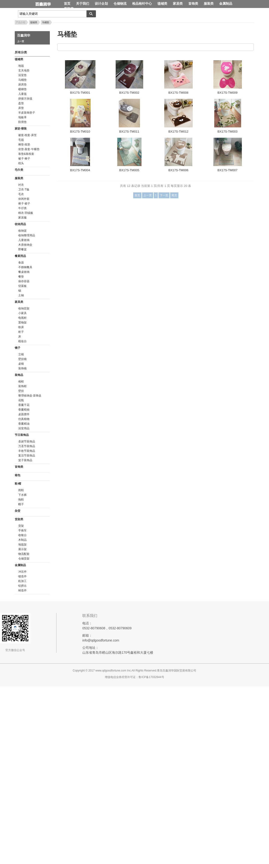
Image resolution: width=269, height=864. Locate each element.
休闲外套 (23, 198)
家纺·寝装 (21, 128)
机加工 (22, 581)
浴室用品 (23, 428)
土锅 (21, 295)
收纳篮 (22, 230)
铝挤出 (22, 585)
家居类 (178, 3)
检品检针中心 (142, 3)
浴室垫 (22, 75)
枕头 (21, 163)
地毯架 (22, 544)
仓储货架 (23, 558)
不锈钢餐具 (25, 267)
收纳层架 (23, 308)
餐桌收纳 (23, 272)
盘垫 (21, 103)
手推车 (22, 530)
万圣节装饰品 (26, 446)
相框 (21, 381)
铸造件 (22, 590)
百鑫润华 (47, 4)
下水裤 (22, 495)
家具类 (19, 302)
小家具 (22, 313)
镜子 (17, 347)
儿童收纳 (23, 240)
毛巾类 (19, 169)
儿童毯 (22, 94)
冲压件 (22, 571)
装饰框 (22, 386)
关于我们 (82, 3)
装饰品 (19, 375)
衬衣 (21, 184)
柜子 (21, 332)
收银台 (22, 535)
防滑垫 (22, 122)
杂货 (17, 510)
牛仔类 (22, 208)
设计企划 (101, 3)
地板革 (22, 117)
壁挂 (21, 391)
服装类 (209, 3)
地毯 (21, 65)
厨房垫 (22, 84)
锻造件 (22, 576)
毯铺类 (162, 3)
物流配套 (23, 554)
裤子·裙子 (24, 203)
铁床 (21, 327)
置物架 (22, 322)
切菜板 (22, 286)
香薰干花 (23, 405)
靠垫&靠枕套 (26, 154)
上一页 (20, 41)
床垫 (21, 108)
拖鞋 (21, 499)
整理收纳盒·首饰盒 (29, 395)
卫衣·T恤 (23, 189)
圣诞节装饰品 (26, 441)
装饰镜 (22, 368)
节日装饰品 (22, 435)
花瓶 (21, 400)
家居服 (22, 217)
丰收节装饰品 (26, 450)
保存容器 (23, 281)
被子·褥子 (24, 158)
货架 (21, 525)
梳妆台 (22, 341)
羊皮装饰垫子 (26, 112)
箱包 (17, 475)
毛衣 (21, 194)
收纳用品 (20, 224)
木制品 (22, 539)
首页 (67, 3)
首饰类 (193, 3)
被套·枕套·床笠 (27, 135)
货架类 (69, 9)
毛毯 (21, 139)
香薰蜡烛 (23, 409)
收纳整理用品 (26, 235)
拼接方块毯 (25, 98)
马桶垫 (45, 22)
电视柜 (22, 317)
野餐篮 (22, 249)
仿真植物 (23, 419)
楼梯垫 (22, 89)
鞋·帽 (18, 483)
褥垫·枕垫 (24, 144)
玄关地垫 (23, 70)
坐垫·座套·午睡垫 (29, 149)
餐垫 (21, 276)
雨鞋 (21, 490)
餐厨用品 (20, 256)
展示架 (22, 549)
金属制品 (225, 3)
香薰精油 (23, 423)
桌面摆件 (23, 414)
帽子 (21, 504)
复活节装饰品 (26, 455)
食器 (21, 262)
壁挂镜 (22, 359)
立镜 (21, 354)
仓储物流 (120, 3)
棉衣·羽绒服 (25, 213)
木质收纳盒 (25, 244)
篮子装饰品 (25, 460)
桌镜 (21, 363)
